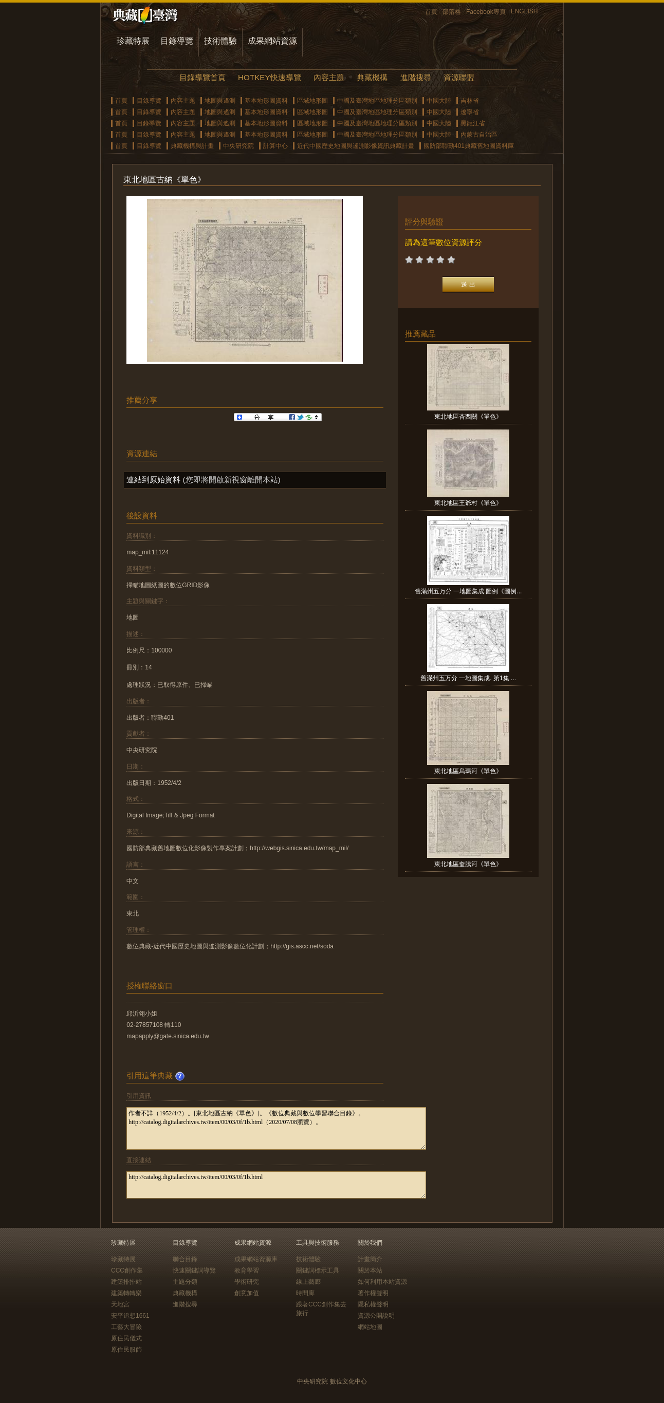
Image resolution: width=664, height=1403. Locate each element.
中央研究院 (238, 145)
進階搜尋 (415, 77)
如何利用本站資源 (382, 1281)
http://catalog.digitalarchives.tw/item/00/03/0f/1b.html (276, 1185)
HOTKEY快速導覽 (269, 77)
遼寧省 (469, 112)
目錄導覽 (176, 40)
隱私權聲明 (373, 1304)
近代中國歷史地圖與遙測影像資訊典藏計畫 (355, 145)
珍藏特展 (133, 40)
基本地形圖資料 (266, 100)
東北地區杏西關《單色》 (468, 416)
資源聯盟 (459, 77)
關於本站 (370, 1270)
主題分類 (185, 1281)
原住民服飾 (126, 1349)
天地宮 (120, 1304)
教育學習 (246, 1270)
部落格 (451, 11)
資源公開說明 (376, 1315)
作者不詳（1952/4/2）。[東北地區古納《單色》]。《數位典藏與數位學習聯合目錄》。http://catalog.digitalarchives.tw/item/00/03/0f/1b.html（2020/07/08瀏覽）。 (276, 1128)
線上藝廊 (308, 1281)
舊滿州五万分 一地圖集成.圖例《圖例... (468, 591)
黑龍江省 (472, 123)
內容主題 (328, 77)
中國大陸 (439, 100)
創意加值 (246, 1293)
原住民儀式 (126, 1338)
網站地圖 (370, 1327)
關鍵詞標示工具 (317, 1270)
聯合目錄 (185, 1259)
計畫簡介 (370, 1259)
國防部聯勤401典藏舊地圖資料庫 (468, 145)
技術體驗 (220, 40)
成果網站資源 (272, 40)
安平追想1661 (130, 1315)
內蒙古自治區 (478, 134)
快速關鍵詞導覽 (194, 1270)
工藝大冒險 (126, 1327)
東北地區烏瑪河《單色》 (468, 771)
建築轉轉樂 (126, 1293)
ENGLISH (524, 11)
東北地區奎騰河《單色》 (468, 864)
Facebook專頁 (486, 11)
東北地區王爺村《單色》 (468, 503)
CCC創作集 (127, 1270)
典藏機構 (372, 77)
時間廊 (305, 1293)
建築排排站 (126, 1281)
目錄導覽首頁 (202, 77)
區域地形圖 (312, 100)
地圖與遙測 (220, 100)
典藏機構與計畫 (192, 145)
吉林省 (469, 100)
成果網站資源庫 (256, 1259)
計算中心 (275, 145)
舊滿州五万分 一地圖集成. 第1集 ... (468, 678)
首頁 (431, 11)
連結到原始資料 (153, 479)
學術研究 (246, 1281)
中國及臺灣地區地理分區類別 (377, 100)
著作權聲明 (373, 1293)
